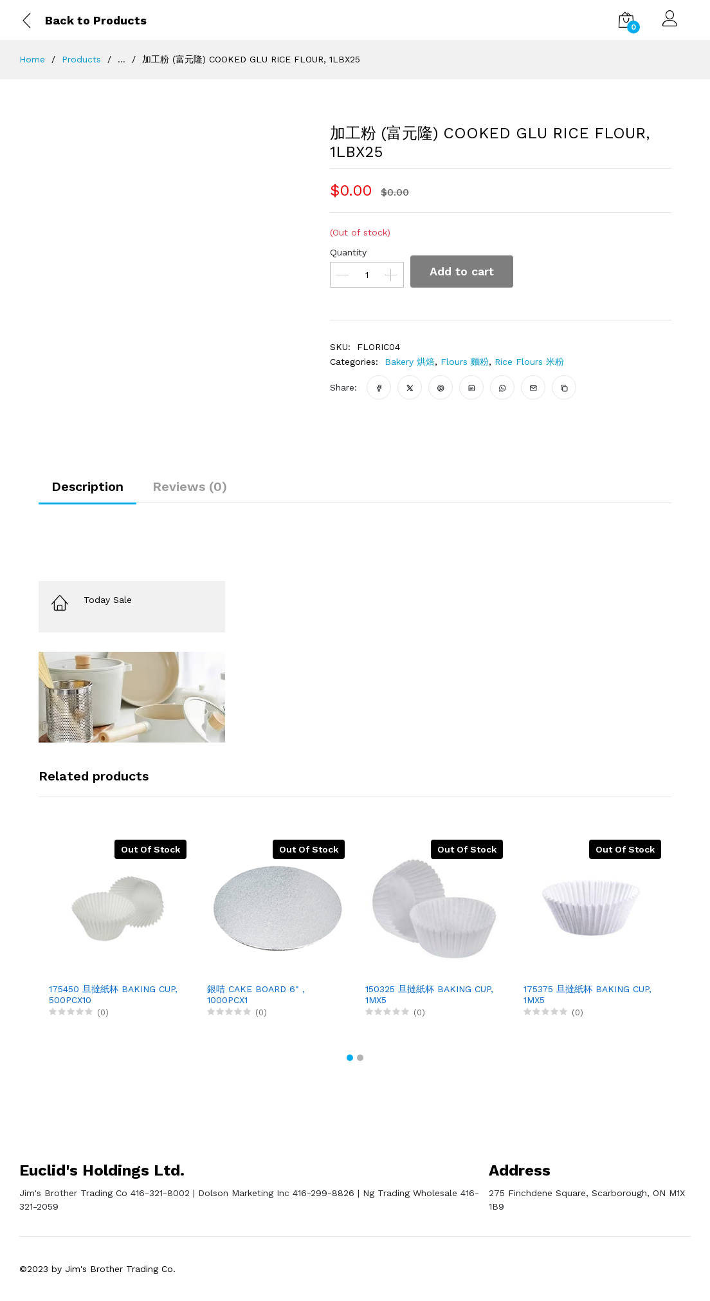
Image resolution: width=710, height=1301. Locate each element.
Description (87, 486)
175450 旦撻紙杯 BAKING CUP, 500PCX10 (113, 994)
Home (32, 59)
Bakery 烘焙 (410, 361)
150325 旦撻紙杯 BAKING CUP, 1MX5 (429, 994)
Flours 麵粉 (465, 361)
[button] (350, 1058)
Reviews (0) (189, 486)
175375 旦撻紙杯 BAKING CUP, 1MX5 (587, 994)
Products (81, 59)
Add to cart (462, 271)
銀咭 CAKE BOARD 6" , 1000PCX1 (256, 994)
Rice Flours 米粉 (529, 361)
